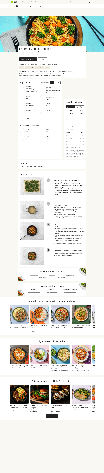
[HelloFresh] (14, 2)
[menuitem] (15, 2)
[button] (40, 82)
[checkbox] (19, 55)
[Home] (17, 6)
